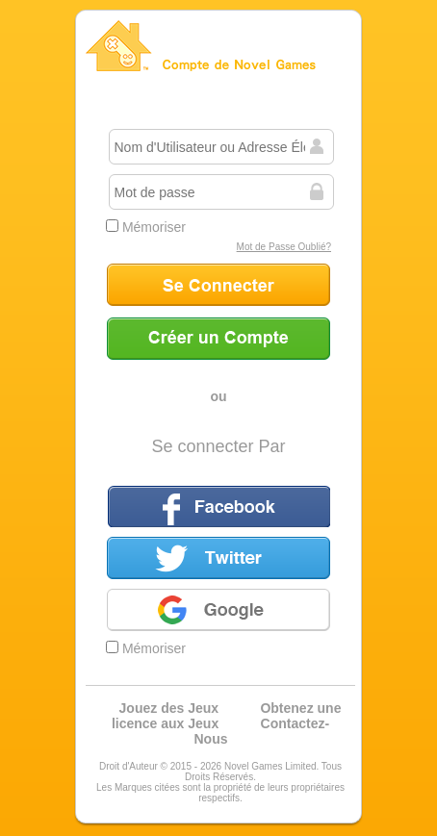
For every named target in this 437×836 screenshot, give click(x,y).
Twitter (218, 558)
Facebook (218, 506)
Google (218, 610)
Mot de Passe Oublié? (284, 246)
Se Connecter (218, 285)
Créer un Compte (218, 338)
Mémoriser (146, 227)
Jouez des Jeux (169, 708)
